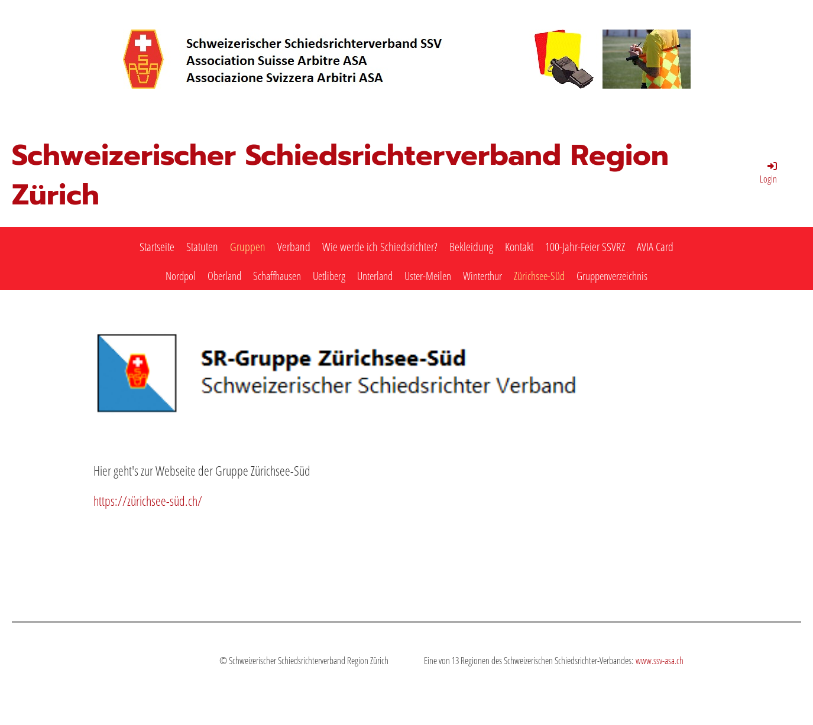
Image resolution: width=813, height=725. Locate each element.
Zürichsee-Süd (539, 276)
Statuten (202, 247)
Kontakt (519, 247)
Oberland (224, 276)
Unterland (375, 276)
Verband (293, 247)
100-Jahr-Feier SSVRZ (585, 247)
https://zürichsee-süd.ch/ (147, 501)
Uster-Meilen (427, 276)
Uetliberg (329, 276)
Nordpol (181, 276)
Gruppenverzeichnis (611, 276)
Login (769, 173)
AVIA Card (655, 247)
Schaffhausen (277, 276)
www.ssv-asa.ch (660, 660)
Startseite (157, 247)
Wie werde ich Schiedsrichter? (380, 247)
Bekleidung (471, 247)
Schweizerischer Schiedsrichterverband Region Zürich (340, 175)
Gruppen (247, 247)
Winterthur (482, 276)
